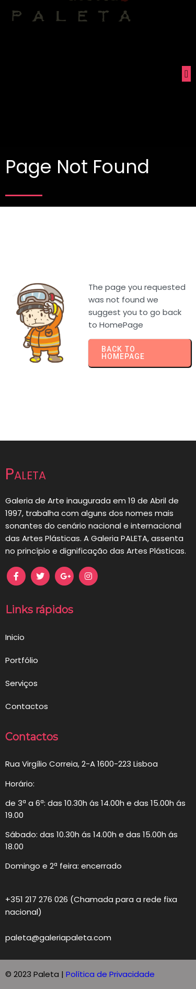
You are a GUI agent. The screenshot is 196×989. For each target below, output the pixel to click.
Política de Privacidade (110, 974)
